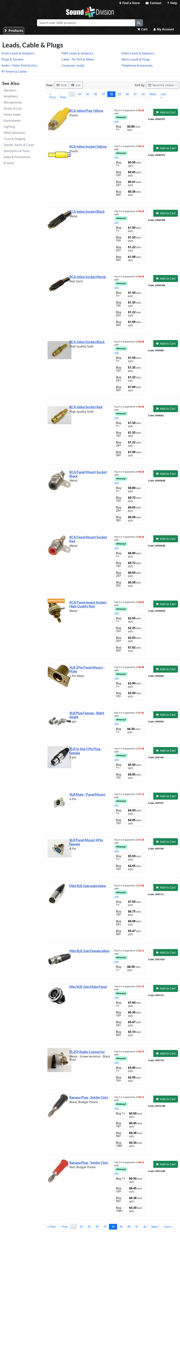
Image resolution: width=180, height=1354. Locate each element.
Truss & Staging (14, 139)
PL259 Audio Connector (87, 1052)
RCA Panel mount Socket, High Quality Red (88, 604)
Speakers (10, 90)
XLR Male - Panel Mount (87, 794)
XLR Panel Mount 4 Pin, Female (86, 842)
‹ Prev (63, 95)
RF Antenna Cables (14, 71)
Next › (152, 95)
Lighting (9, 127)
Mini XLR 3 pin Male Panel (88, 987)
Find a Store (129, 3)
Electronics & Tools (16, 151)
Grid (62, 85)
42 (143, 94)
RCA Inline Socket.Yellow (88, 146)
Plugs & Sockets (12, 59)
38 (111, 94)
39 (119, 94)
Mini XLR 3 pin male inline (87, 886)
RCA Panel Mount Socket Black (88, 474)
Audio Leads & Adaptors (18, 53)
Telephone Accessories (137, 65)
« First (53, 95)
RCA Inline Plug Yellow (86, 111)
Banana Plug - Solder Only (88, 1097)
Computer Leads (72, 65)
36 (95, 94)
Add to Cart (166, 112)
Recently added (161, 85)
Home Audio (12, 114)
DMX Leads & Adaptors (77, 53)
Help (172, 3)
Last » (163, 95)
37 (103, 94)
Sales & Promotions (17, 157)
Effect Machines (14, 133)
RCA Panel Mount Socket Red (88, 539)
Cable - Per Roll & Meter (77, 59)
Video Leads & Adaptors (137, 53)
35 (87, 94)
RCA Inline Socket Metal (87, 277)
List (75, 85)
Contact (153, 3)
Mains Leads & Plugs (135, 59)
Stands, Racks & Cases (19, 145)
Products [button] (14, 30)
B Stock (9, 163)
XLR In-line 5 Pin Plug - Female (85, 751)
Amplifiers (11, 96)
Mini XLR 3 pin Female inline (89, 951)
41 (135, 94)
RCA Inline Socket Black (87, 212)
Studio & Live (13, 108)
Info (116, 121)
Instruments (12, 121)
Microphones (13, 102)
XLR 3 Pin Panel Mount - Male (87, 669)
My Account (163, 29)
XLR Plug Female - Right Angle (86, 715)
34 (79, 94)
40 (127, 94)
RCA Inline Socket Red (85, 407)
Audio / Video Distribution (19, 65)
